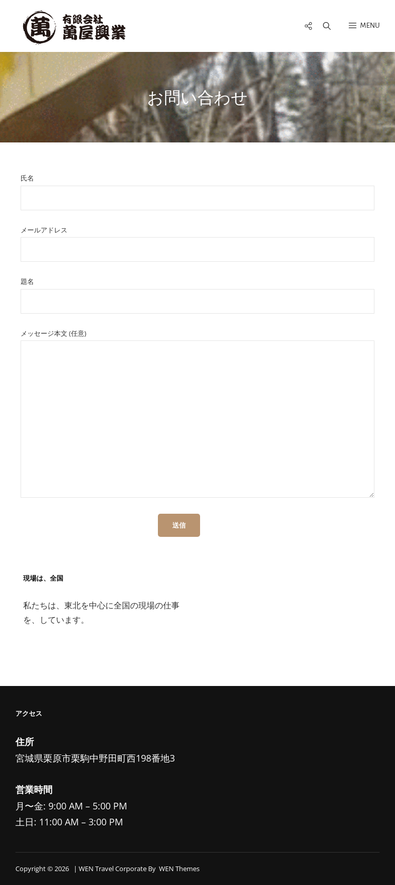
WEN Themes (179, 868)
